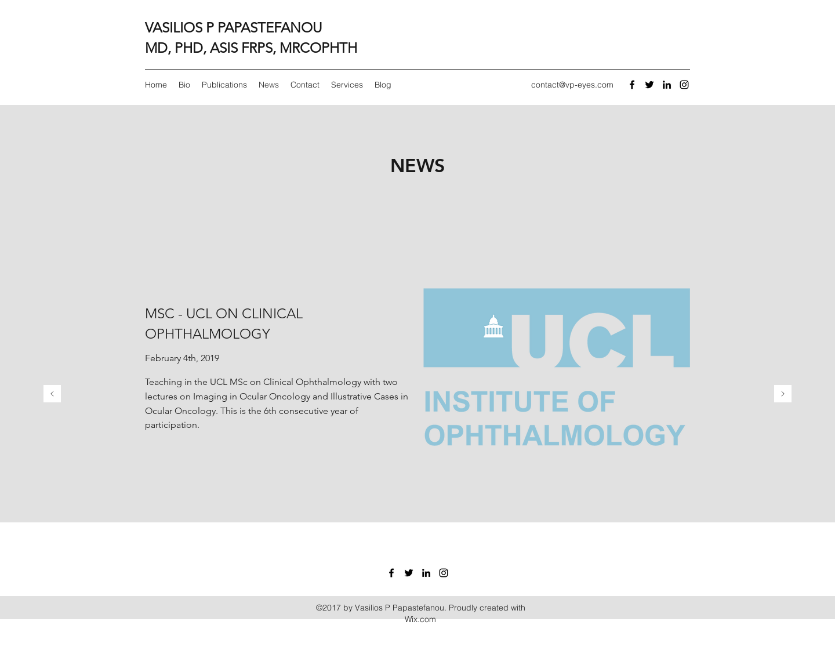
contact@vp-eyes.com (572, 84)
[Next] (783, 394)
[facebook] (632, 84)
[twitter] (649, 84)
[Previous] (52, 394)
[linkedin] (667, 84)
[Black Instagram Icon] (684, 84)
